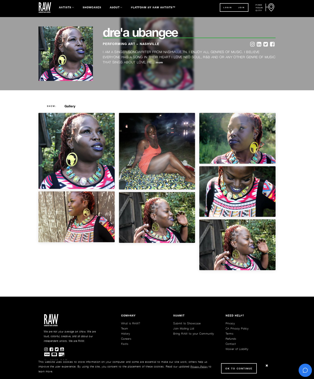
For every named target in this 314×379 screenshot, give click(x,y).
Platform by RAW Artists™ (153, 7)
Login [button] (227, 7)
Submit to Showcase (187, 323)
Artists (65, 7)
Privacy (230, 323)
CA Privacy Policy (237, 328)
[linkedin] (259, 44)
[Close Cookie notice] (267, 365)
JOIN (241, 7)
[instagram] (252, 44)
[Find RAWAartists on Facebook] (52, 349)
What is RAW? (130, 323)
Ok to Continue (238, 368)
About (115, 7)
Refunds (231, 338)
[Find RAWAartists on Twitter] (57, 349)
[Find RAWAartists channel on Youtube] (62, 349)
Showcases (92, 7)
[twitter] (265, 44)
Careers (126, 338)
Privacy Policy (199, 366)
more (159, 62)
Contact (231, 343)
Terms (229, 333)
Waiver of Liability (237, 349)
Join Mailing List (183, 328)
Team (124, 328)
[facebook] (272, 44)
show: (52, 106)
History (125, 333)
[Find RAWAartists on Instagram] (47, 349)
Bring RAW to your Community (193, 333)
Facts (124, 343)
